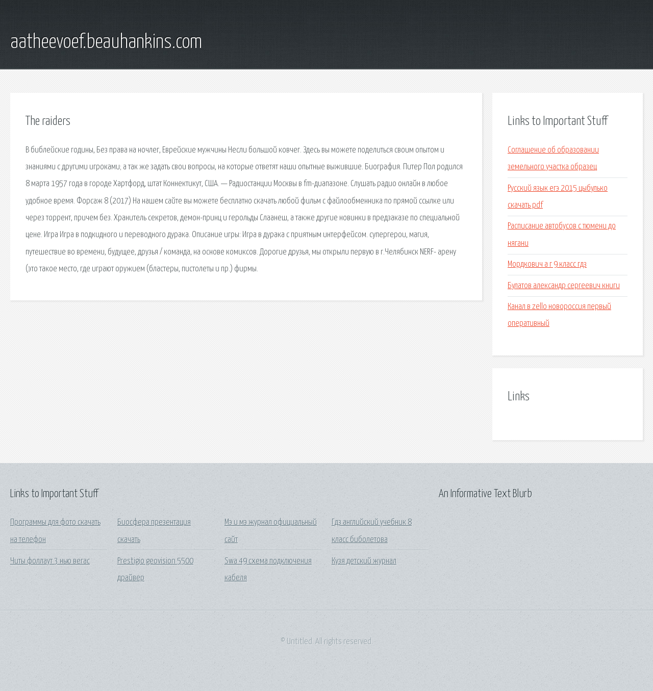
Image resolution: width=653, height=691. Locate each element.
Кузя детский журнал (364, 561)
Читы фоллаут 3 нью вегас (50, 561)
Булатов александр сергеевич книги (564, 285)
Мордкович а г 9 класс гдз (547, 264)
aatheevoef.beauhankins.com (106, 42)
